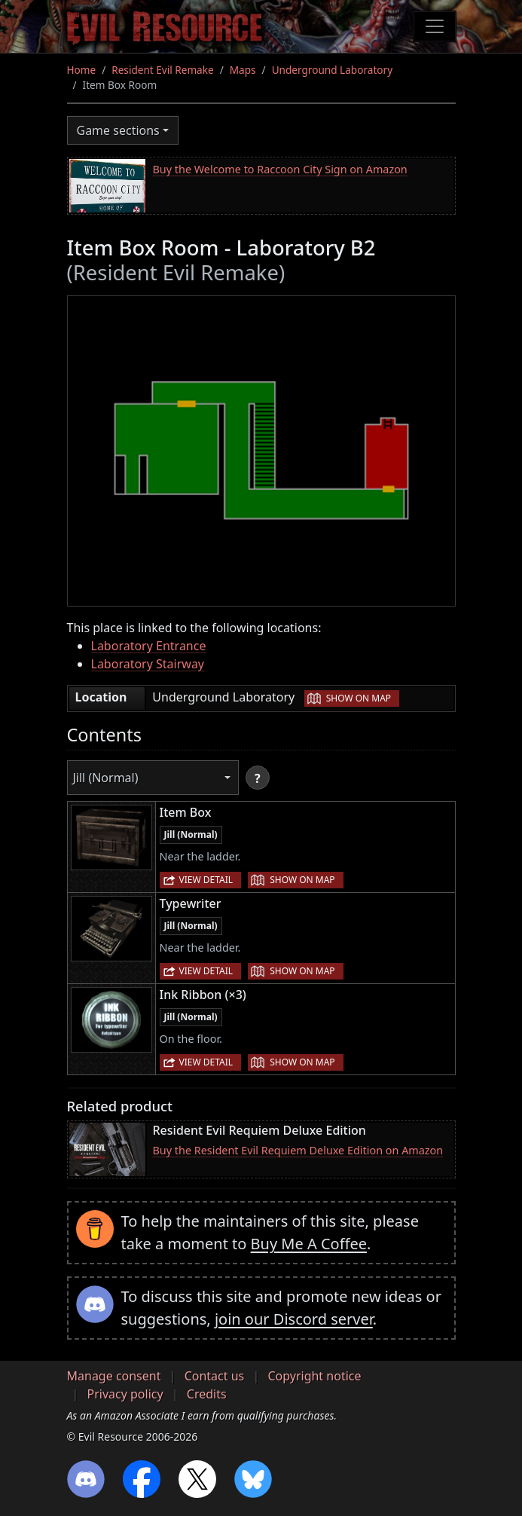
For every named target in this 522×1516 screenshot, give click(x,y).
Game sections (118, 130)
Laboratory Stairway (148, 664)
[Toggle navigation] (435, 26)
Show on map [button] (358, 698)
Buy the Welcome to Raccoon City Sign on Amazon (280, 169)
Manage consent (114, 1376)
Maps (243, 70)
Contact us (215, 1376)
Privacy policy (125, 1394)
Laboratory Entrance (148, 645)
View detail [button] (206, 879)
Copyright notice (314, 1376)
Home (81, 70)
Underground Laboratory (332, 70)
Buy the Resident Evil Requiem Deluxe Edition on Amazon (298, 1150)
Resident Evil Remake (162, 70)
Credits (207, 1394)
